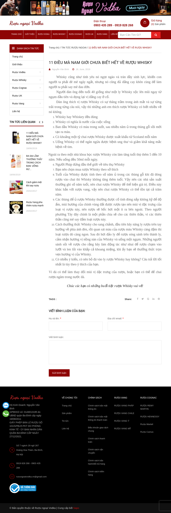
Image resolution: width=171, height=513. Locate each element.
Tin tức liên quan (22, 122)
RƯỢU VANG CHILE (124, 413)
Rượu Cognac (75, 34)
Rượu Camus (146, 432)
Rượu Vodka (43, 34)
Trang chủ (16, 34)
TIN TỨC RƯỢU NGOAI (74, 47)
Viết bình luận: (56, 337)
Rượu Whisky (59, 34)
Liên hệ (65, 428)
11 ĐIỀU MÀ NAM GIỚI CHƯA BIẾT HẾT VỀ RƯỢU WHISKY (100, 62)
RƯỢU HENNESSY (149, 416)
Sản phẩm (67, 413)
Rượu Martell (146, 424)
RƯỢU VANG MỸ (122, 428)
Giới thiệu (29, 34)
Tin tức (65, 421)
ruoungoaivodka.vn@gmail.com (31, 476)
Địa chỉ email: (116, 318)
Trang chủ (67, 405)
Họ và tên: (55, 318)
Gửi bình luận (59, 373)
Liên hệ (114, 34)
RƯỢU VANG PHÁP (124, 405)
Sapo (76, 508)
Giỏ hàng (156, 20)
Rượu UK (89, 34)
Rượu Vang (102, 34)
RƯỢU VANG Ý (121, 421)
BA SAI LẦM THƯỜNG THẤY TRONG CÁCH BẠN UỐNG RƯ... (34, 163)
